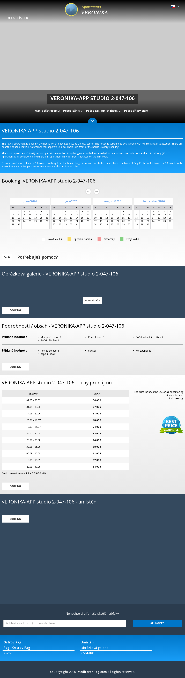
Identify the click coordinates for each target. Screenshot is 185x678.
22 (13, 221)
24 (24, 221)
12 (35, 215)
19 (35, 218)
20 (54, 221)
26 (35, 221)
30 (19, 224)
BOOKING (15, 310)
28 (47, 221)
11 (30, 215)
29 (13, 224)
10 (24, 215)
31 (77, 224)
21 (47, 218)
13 (54, 218)
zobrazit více (92, 300)
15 (13, 218)
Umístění (87, 642)
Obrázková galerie (94, 647)
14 (47, 215)
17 (24, 218)
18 (30, 218)
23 (19, 221)
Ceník (7, 257)
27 (54, 224)
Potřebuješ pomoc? (37, 257)
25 (30, 221)
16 (19, 218)
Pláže (7, 653)
